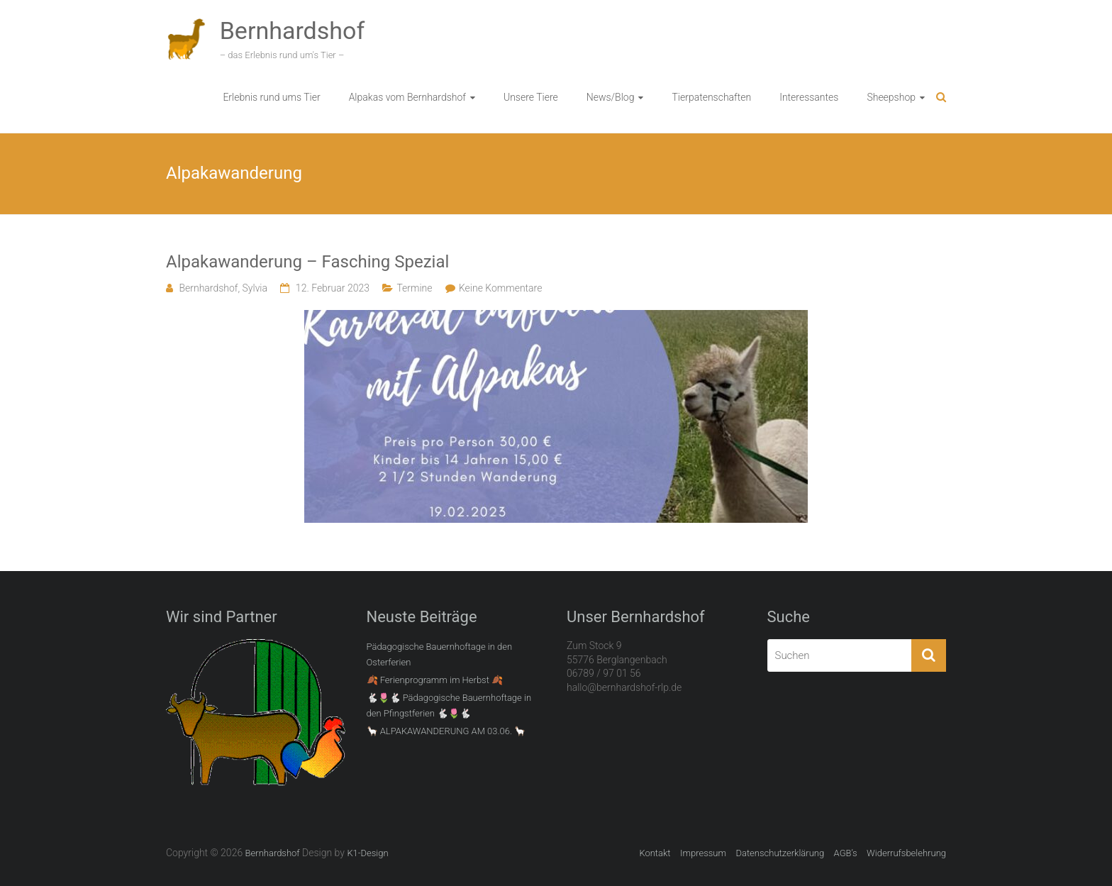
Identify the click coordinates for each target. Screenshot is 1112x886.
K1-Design (367, 853)
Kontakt (654, 853)
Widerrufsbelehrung (906, 853)
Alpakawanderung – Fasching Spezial (307, 262)
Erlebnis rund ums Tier (271, 97)
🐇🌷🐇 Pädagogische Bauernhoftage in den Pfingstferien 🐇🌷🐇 (449, 705)
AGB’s (845, 853)
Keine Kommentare (500, 288)
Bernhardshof (292, 30)
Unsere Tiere (531, 97)
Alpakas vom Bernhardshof (407, 97)
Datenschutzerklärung (779, 853)
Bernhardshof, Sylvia (223, 288)
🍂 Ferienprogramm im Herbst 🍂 (435, 680)
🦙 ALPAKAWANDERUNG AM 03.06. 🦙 (446, 731)
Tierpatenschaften (711, 97)
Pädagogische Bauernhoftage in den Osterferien (440, 654)
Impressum (703, 853)
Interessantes (808, 97)
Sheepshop (891, 97)
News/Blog (610, 97)
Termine (414, 288)
